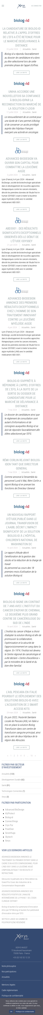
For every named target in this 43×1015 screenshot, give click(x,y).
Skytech (9, 836)
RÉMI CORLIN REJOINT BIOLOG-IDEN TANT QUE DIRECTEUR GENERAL (21, 464)
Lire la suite (21, 72)
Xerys (4, 797)
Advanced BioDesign (14, 809)
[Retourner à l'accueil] (21, 6)
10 (32, 755)
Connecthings (11, 821)
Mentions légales (8, 984)
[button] (3, 6)
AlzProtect (10, 813)
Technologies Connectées (12, 791)
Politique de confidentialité (12, 995)
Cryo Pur (9, 825)
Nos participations (9, 971)
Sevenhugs (10, 832)
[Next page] (35, 756)
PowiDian (9, 828)
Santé (34, 49)
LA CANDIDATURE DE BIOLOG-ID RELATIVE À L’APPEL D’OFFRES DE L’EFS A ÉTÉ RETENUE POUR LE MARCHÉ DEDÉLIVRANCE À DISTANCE (22, 37)
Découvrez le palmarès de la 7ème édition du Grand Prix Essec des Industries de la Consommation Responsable (19, 882)
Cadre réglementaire (10, 990)
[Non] (40, 1006)
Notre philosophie (9, 966)
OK (11, 1011)
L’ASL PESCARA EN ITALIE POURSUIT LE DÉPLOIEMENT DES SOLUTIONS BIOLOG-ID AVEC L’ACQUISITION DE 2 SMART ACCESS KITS (21, 700)
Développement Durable (11, 779)
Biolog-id (9, 817)
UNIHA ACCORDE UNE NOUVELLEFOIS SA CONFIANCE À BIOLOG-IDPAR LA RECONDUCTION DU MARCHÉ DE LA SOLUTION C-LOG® (21, 100)
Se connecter (36, 6)
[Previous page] (7, 756)
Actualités (27, 49)
